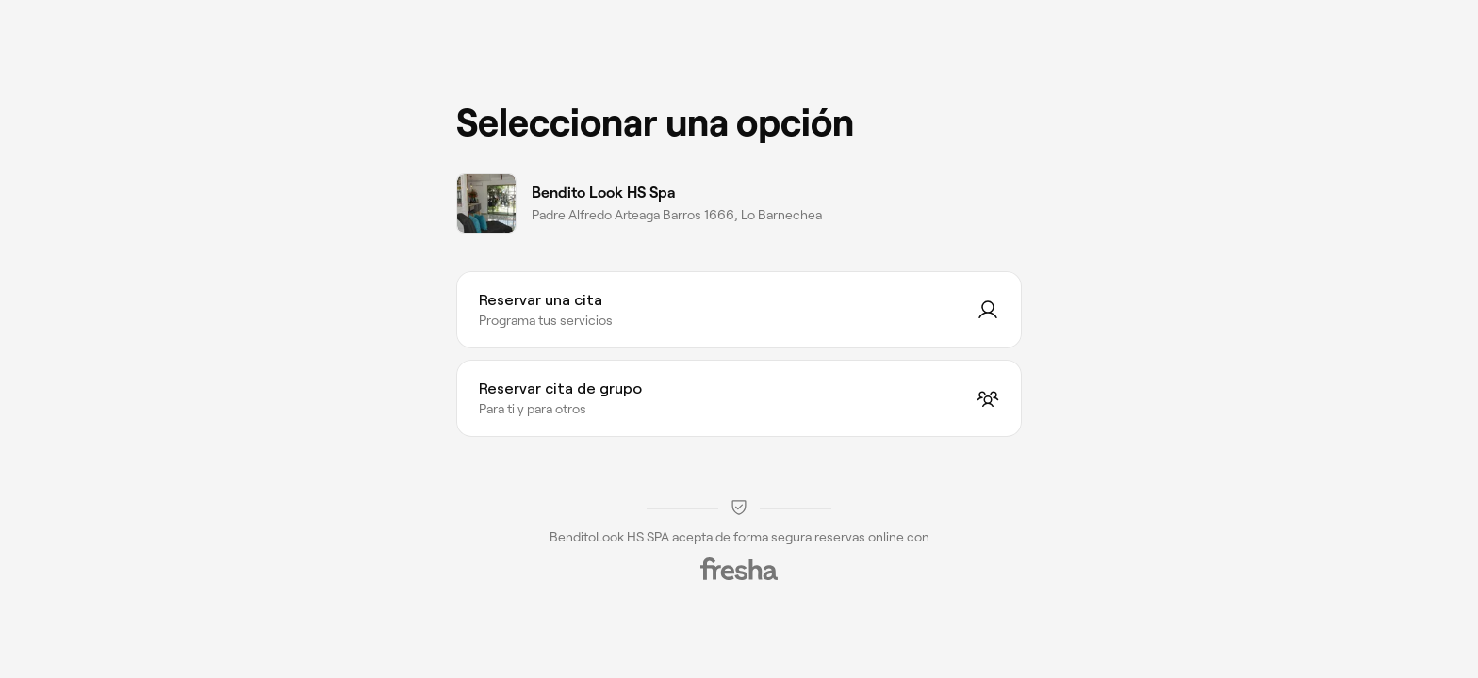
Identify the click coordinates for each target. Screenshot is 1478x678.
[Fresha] (739, 568)
